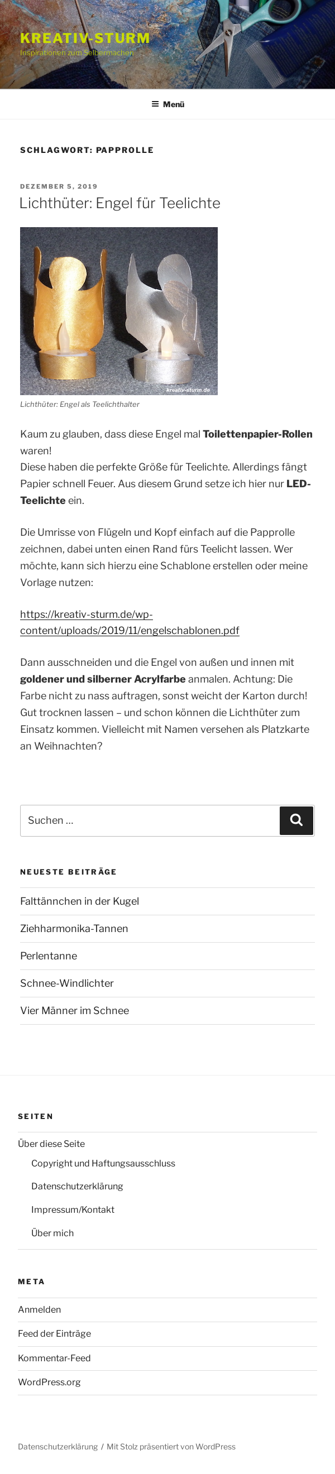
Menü (167, 104)
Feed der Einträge (54, 1333)
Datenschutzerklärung (77, 1186)
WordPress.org (49, 1382)
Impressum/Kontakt (72, 1209)
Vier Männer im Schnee (74, 1010)
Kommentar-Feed (54, 1358)
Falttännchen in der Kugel (79, 901)
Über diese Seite (51, 1144)
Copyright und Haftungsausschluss (103, 1163)
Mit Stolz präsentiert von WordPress (171, 1446)
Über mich (52, 1233)
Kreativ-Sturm (85, 38)
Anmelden (39, 1309)
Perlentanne (48, 956)
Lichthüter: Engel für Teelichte (120, 203)
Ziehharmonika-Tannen (74, 928)
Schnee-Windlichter (67, 983)
